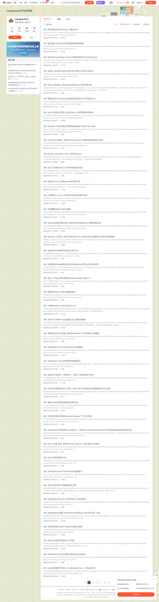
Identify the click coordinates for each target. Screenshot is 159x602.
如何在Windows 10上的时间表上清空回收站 (64, 499)
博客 (15, 3)
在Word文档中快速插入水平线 (58, 540)
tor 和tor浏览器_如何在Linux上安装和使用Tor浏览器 (22, 90)
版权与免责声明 (110, 595)
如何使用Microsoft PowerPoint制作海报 (62, 527)
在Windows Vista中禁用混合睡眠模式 (62, 361)
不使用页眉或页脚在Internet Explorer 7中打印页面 (67, 416)
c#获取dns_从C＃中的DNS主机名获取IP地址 (65, 195)
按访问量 (136, 24)
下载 (20, 3)
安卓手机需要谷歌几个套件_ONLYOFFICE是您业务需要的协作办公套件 (77, 388)
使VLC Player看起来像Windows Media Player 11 (67, 278)
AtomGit (33, 2)
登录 (111, 3)
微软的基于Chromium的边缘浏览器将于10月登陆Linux (69, 99)
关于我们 (61, 590)
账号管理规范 (101, 595)
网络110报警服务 (68, 595)
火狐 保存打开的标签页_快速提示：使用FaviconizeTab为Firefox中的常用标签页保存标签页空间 (87, 430)
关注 (15, 37)
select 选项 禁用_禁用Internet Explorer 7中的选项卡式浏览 (71, 444)
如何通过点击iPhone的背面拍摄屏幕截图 (63, 43)
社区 (25, 3)
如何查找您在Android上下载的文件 (60, 29)
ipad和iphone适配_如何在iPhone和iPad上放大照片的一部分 (72, 513)
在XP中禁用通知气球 (54, 458)
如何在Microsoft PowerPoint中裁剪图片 (62, 471)
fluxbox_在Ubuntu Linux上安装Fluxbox (62, 154)
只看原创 (47, 24)
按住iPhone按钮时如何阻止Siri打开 (61, 250)
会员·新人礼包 (123, 2)
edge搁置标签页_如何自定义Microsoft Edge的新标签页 (21, 84)
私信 (31, 37)
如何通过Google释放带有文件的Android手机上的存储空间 (71, 264)
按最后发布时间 (125, 24)
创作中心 (140, 3)
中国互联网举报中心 (80, 595)
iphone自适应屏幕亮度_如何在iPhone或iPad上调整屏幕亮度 (72, 223)
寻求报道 (82, 590)
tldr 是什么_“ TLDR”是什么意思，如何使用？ (22, 78)
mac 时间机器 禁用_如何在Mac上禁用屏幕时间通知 (68, 112)
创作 (150, 3)
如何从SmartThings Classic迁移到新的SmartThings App (70, 57)
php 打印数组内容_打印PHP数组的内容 (63, 168)
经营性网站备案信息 (109, 592)
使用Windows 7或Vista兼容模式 (59, 292)
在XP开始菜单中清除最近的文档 (59, 485)
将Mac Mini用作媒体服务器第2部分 (61, 402)
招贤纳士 (68, 590)
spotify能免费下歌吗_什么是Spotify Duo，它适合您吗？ (70, 568)
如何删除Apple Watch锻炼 (57, 209)
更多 (53, 3)
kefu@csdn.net (106, 590)
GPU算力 (44, 2)
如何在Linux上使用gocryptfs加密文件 (61, 181)
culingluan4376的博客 (19, 10)
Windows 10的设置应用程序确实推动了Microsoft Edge (69, 126)
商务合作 (75, 590)
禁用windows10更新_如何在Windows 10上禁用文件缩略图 (71, 333)
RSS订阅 (146, 24)
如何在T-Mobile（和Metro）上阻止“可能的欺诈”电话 (68, 375)
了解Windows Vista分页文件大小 (60, 306)
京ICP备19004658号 (80, 592)
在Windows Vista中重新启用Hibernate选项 (64, 554)
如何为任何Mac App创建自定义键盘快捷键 (64, 319)
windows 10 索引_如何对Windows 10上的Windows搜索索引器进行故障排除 (79, 237)
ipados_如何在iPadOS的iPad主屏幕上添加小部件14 (68, 71)
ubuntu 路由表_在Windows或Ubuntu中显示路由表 (67, 85)
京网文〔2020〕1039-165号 (94, 592)
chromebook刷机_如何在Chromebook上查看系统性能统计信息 (73, 140)
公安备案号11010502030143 (64, 592)
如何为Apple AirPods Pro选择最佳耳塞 (22, 66)
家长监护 (59, 595)
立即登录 (136, 594)
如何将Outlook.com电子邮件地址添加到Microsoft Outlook (22, 72)
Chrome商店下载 (92, 595)
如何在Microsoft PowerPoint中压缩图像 (62, 347)
